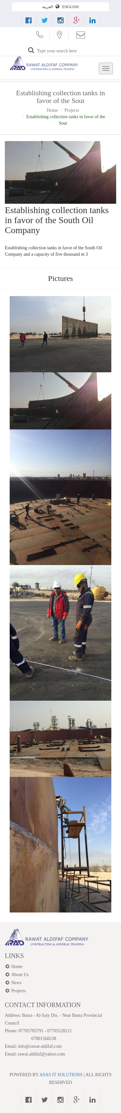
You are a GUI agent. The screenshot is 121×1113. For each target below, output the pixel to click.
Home (52, 110)
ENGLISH (70, 7)
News (16, 982)
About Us (20, 974)
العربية (48, 7)
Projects (72, 110)
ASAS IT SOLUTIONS (61, 1074)
